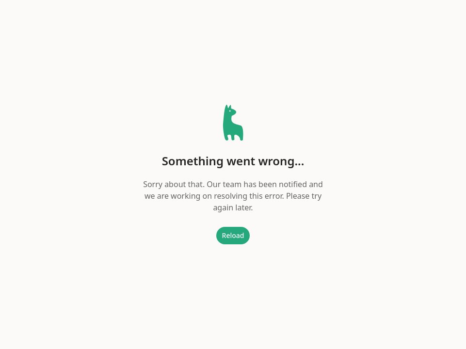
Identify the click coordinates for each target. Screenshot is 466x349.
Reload (233, 235)
